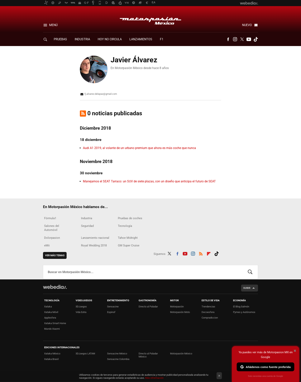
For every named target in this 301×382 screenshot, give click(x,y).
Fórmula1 (50, 218)
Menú (53, 25)
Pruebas (60, 39)
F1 (161, 39)
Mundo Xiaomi (52, 328)
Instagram (235, 39)
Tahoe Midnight (128, 238)
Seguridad (87, 226)
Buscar (250, 272)
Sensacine (113, 306)
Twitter (242, 39)
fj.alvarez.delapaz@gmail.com (100, 93)
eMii (47, 245)
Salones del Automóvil (51, 228)
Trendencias (208, 306)
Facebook (228, 39)
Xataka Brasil (51, 359)
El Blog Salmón (241, 306)
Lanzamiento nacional (95, 238)
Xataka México (52, 353)
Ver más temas (54, 255)
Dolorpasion (52, 238)
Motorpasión (177, 306)
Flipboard (209, 253)
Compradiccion (210, 317)
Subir (246, 287)
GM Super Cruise (128, 245)
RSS (201, 253)
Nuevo (247, 25)
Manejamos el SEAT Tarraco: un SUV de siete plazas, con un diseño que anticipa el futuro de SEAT (149, 181)
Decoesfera (208, 312)
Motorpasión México (150, 19)
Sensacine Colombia (118, 359)
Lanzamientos (140, 39)
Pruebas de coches (130, 218)
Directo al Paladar (148, 306)
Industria (82, 39)
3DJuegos (81, 306)
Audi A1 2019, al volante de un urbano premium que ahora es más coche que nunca (139, 148)
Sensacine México (117, 353)
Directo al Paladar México (148, 355)
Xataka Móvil (51, 312)
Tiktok (255, 39)
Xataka (48, 306)
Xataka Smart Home (55, 323)
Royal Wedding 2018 (94, 245)
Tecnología (125, 226)
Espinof (111, 312)
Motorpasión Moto (180, 312)
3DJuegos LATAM (85, 353)
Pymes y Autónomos (244, 312)
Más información (154, 377)
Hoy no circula (110, 39)
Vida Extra (81, 312)
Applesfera (50, 317)
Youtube (248, 39)
